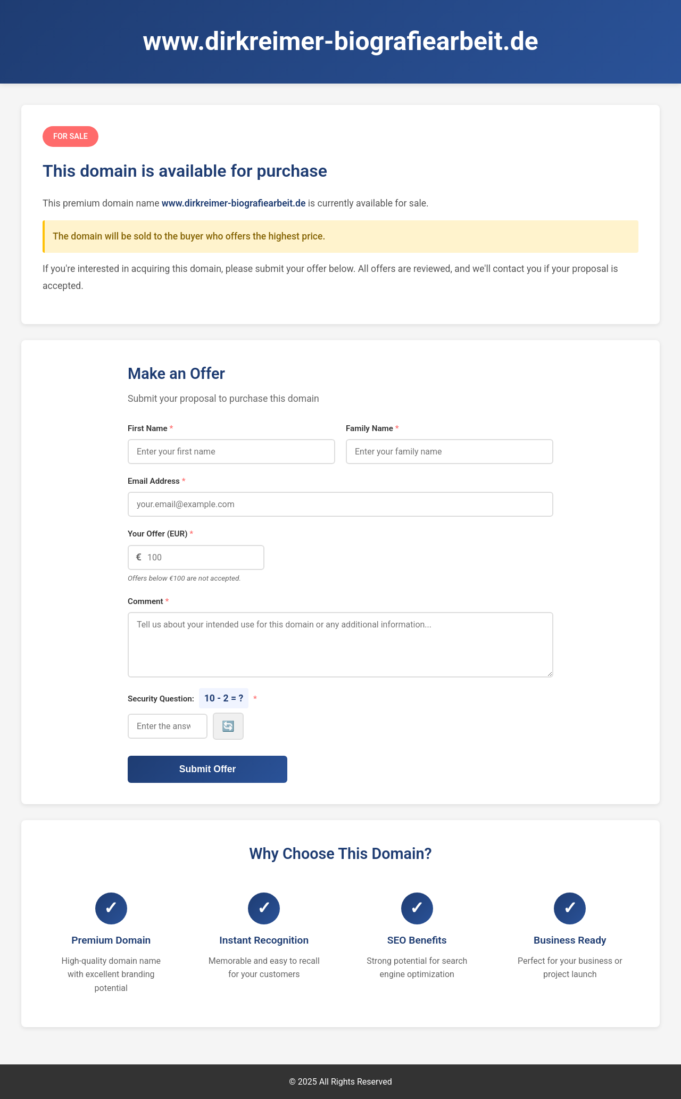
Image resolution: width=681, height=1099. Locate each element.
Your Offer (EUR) (160, 534)
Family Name (372, 428)
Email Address (157, 481)
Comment (148, 601)
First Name (150, 428)
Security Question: (192, 698)
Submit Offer (207, 769)
